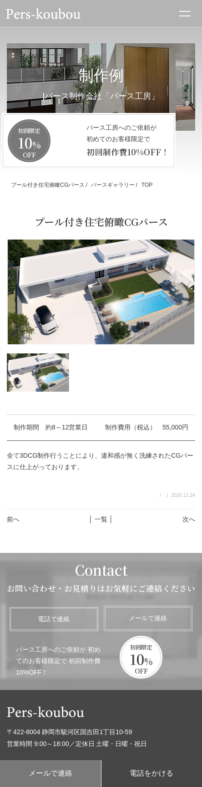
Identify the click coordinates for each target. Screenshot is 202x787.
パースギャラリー (113, 185)
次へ (188, 519)
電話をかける (151, 773)
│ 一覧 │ (101, 519)
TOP (146, 185)
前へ (13, 519)
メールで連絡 (148, 618)
